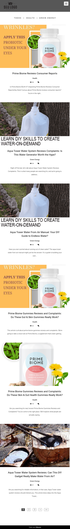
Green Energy (47, 18)
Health (30, 18)
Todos (17, 18)
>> (46, 509)
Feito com (35, 527)
